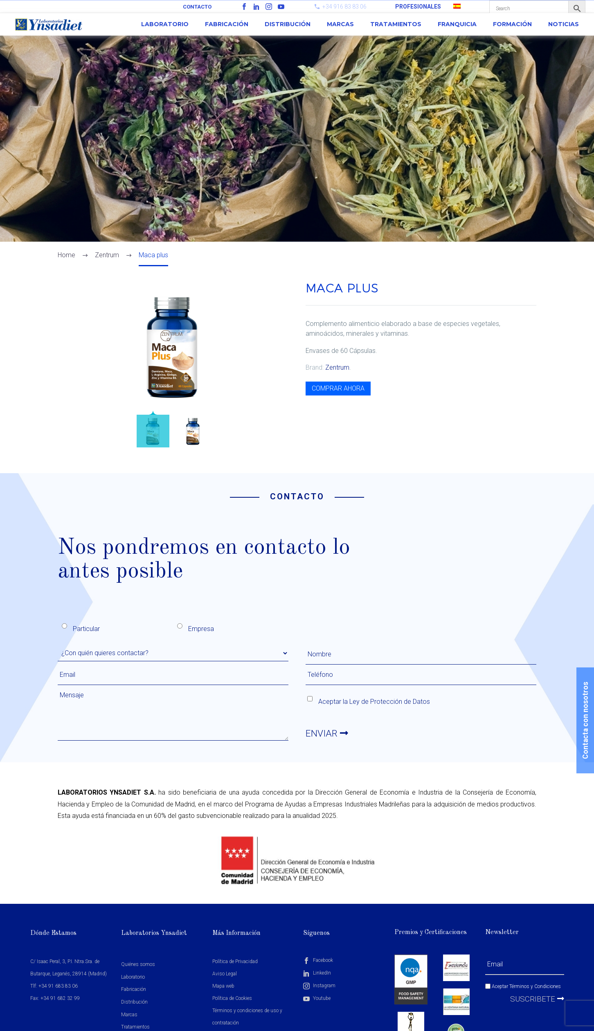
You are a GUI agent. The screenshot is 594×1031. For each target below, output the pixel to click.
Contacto (197, 7)
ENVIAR (328, 733)
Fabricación (226, 24)
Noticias (563, 24)
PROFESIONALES (418, 6)
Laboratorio (165, 24)
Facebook (318, 960)
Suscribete (537, 999)
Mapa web (223, 986)
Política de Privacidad (235, 961)
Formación (512, 24)
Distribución (287, 24)
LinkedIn (317, 973)
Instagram (319, 985)
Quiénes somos (138, 964)
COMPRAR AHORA (338, 388)
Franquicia (457, 24)
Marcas (340, 24)
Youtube (317, 998)
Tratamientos (395, 24)
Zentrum (337, 367)
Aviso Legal (224, 974)
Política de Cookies (232, 998)
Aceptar (523, 986)
